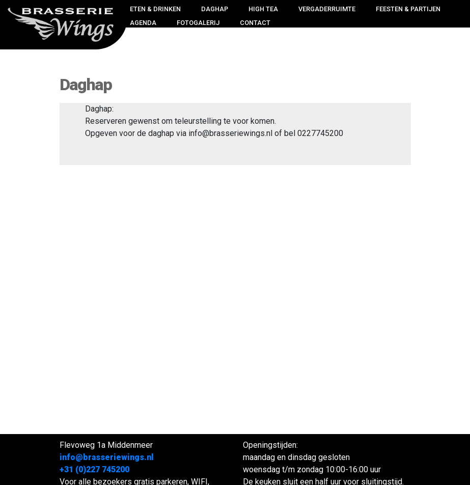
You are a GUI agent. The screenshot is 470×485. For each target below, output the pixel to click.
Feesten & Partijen (408, 9)
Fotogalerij (198, 22)
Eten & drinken (155, 9)
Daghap (214, 9)
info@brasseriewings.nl (107, 457)
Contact (255, 22)
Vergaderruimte (326, 9)
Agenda (143, 22)
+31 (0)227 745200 (94, 469)
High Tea (263, 9)
